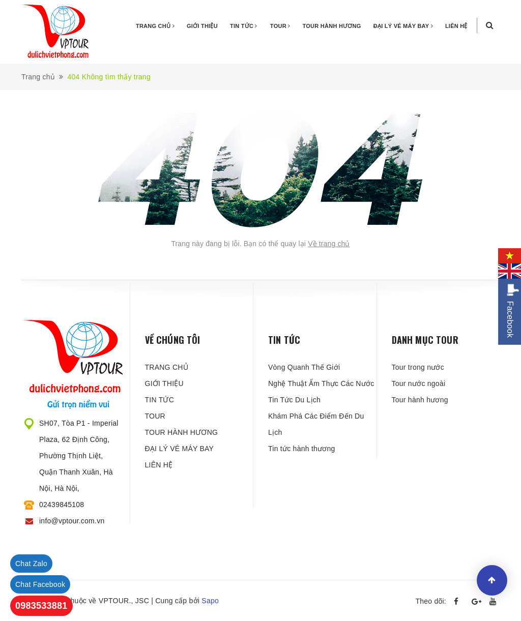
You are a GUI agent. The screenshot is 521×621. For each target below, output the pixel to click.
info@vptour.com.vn (71, 521)
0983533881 (41, 606)
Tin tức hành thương (301, 449)
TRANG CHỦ (155, 26)
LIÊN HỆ (456, 26)
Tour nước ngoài (419, 383)
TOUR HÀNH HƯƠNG (332, 26)
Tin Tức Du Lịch (294, 400)
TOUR (280, 26)
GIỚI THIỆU (202, 26)
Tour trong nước (418, 367)
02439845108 (61, 504)
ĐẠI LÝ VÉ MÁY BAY (403, 26)
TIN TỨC (243, 26)
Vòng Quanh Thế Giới (304, 367)
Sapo (210, 601)
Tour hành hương (420, 400)
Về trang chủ (329, 244)
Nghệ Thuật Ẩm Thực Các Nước (321, 383)
